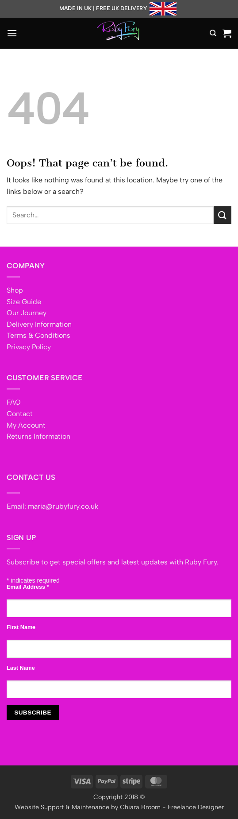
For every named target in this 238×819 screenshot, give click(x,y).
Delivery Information (39, 324)
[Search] (213, 33)
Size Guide (24, 301)
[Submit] (222, 215)
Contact (20, 414)
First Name (21, 627)
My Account (26, 425)
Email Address (28, 587)
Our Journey (26, 313)
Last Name (21, 668)
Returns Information (38, 436)
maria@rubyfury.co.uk (63, 506)
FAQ (14, 402)
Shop (15, 290)
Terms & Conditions (38, 335)
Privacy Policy (29, 347)
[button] (12, 33)
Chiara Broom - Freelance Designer (172, 807)
